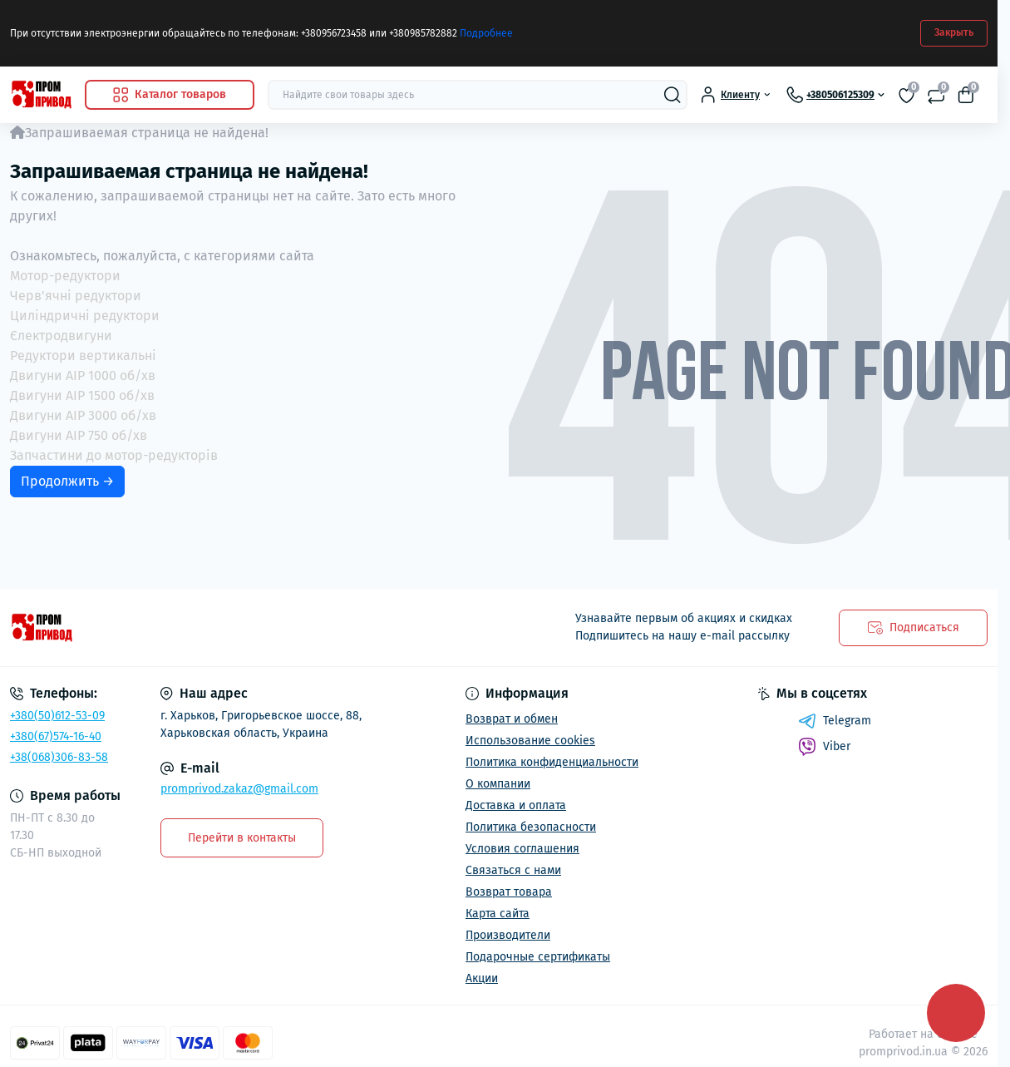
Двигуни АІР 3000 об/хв (83, 415)
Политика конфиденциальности (552, 762)
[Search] (672, 94)
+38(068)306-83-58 (59, 757)
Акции (482, 978)
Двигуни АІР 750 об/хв (78, 435)
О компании (498, 784)
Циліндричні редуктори (85, 316)
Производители (508, 935)
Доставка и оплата (516, 805)
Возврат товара (509, 892)
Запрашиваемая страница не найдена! (147, 133)
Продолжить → (67, 481)
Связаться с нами (513, 870)
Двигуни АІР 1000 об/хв (82, 375)
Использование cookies (530, 741)
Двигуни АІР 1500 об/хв (82, 395)
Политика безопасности (531, 827)
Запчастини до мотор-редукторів (114, 455)
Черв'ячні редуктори (75, 296)
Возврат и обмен (512, 719)
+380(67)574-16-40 (55, 736)
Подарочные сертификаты (538, 957)
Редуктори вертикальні (83, 355)
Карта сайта (498, 913)
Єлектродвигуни (61, 335)
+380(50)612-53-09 (57, 716)
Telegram (834, 721)
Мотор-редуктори (65, 276)
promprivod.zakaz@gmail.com (239, 789)
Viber (824, 747)
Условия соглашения (522, 849)
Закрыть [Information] (953, 32)
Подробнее (486, 33)
